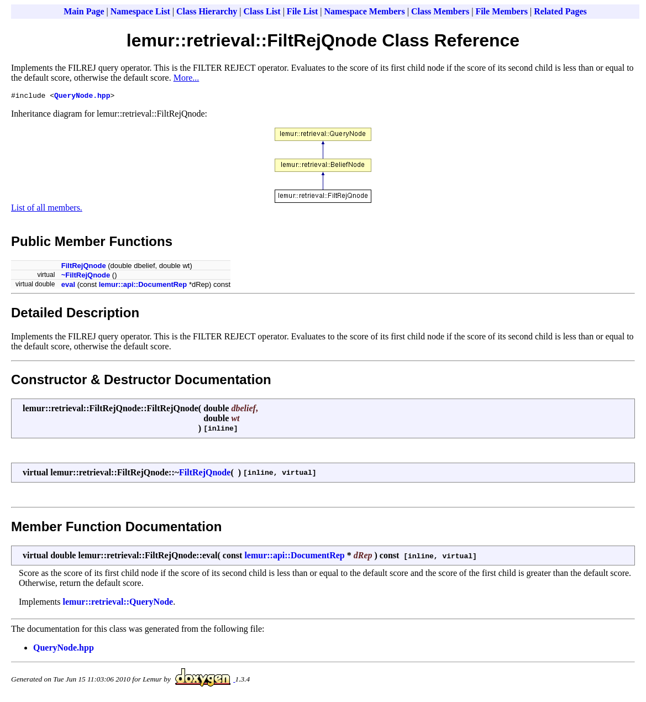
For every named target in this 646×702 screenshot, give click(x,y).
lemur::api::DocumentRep (143, 286)
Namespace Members (364, 11)
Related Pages (560, 11)
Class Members (440, 11)
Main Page (84, 11)
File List (302, 11)
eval (68, 286)
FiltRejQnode (83, 267)
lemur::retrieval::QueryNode (118, 603)
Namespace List (140, 11)
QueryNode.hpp (82, 97)
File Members (501, 11)
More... (186, 77)
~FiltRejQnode (85, 277)
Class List (262, 11)
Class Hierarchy (206, 11)
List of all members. (46, 209)
